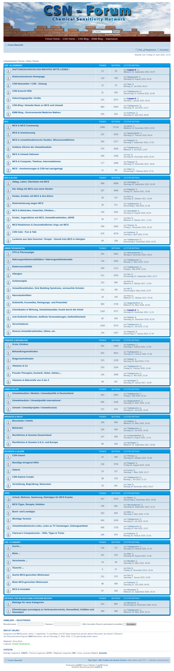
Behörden (17, 428)
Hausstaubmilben (21, 295)
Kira (129, 196)
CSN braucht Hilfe (22, 91)
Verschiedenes (20, 324)
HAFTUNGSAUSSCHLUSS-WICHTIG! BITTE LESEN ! (40, 69)
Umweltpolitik (11, 389)
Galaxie (130, 317)
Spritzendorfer (133, 133)
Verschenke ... (20, 560)
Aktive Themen (32, 61)
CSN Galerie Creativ (23, 477)
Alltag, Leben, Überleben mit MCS (30, 181)
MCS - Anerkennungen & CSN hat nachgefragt (37, 168)
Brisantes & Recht (13, 417)
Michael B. (131, 603)
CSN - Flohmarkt (12, 542)
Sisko (129, 169)
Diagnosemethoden (23, 358)
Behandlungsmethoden (25, 351)
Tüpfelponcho (133, 91)
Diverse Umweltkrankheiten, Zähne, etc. (34, 331)
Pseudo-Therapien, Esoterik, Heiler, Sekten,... (37, 373)
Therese (130, 225)
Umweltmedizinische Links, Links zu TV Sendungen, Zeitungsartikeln (50, 526)
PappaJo (131, 140)
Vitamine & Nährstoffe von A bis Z (30, 380)
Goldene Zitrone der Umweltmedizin (32, 147)
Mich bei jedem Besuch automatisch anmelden (104, 624)
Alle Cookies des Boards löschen (113, 660)
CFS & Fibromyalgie (23, 252)
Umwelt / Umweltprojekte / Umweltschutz (34, 407)
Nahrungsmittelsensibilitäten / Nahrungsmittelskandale (42, 259)
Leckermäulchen (134, 435)
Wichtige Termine (21, 518)
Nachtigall (131, 381)
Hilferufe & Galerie (14, 451)
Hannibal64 (132, 211)
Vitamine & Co (20, 365)
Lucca (129, 470)
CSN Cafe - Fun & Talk (24, 232)
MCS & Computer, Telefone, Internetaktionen (36, 161)
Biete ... (16, 553)
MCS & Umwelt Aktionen (25, 154)
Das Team (92, 660)
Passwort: (49, 624)
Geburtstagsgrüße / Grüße (26, 98)
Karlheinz (131, 113)
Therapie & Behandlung (16, 340)
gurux (129, 126)
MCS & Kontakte (21, 589)
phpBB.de (98, 667)
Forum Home (52, 38)
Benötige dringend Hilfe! (25, 462)
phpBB (78, 665)
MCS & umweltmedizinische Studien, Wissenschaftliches (43, 140)
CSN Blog (83, 38)
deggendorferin (133, 303)
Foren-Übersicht (15, 45)
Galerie (16, 469)
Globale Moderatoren (21, 644)
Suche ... (17, 546)
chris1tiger (131, 182)
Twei (129, 84)
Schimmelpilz (19, 281)
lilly (128, 288)
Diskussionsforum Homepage (28, 76)
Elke (129, 512)
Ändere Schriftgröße (166, 44)
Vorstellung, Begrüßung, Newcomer (31, 484)
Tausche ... (18, 567)
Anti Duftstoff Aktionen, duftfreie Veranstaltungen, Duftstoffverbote (49, 316)
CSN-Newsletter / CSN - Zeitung (29, 83)
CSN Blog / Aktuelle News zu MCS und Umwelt (37, 105)
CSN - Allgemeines (13, 65)
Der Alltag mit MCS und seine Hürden (32, 189)
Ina (128, 155)
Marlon (130, 498)
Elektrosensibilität (22, 266)
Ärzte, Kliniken (20, 344)
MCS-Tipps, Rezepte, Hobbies (28, 504)
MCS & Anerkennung (23, 132)
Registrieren (151, 50)
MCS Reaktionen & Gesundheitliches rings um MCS (40, 224)
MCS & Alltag (10, 178)
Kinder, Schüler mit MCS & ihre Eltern (32, 196)
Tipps (6, 493)
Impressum (112, 38)
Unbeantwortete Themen (14, 61)
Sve (128, 274)
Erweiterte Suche (112, 34)
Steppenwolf (132, 77)
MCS (6, 122)
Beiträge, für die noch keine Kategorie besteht (28, 598)
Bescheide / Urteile (22, 420)
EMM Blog (97, 38)
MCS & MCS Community (25, 125)
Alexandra (131, 590)
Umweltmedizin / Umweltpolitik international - (37, 400)
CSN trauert (18, 455)
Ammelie (103, 653)
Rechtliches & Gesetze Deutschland (31, 435)
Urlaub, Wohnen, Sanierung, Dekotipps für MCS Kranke (42, 497)
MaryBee (131, 561)
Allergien (17, 273)
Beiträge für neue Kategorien (28, 602)
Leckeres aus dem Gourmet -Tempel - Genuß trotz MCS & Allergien (48, 239)
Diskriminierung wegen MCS (27, 203)
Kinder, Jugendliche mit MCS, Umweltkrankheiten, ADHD (43, 217)
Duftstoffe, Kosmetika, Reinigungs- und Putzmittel (39, 302)
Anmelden (164, 50)
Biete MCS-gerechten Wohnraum (30, 582)
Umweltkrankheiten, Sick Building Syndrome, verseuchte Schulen (48, 288)
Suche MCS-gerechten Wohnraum (30, 575)
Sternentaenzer (133, 253)
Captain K (131, 70)
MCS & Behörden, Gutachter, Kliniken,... (34, 210)
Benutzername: (10, 624)
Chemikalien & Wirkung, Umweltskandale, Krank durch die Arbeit (47, 309)
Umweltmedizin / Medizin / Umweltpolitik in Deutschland (42, 393)
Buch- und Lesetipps (23, 511)
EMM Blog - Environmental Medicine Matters (36, 112)
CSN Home (69, 38)
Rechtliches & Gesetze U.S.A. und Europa (35, 442)
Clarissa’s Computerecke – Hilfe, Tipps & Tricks (38, 533)
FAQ (140, 50)
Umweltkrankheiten (14, 248)
